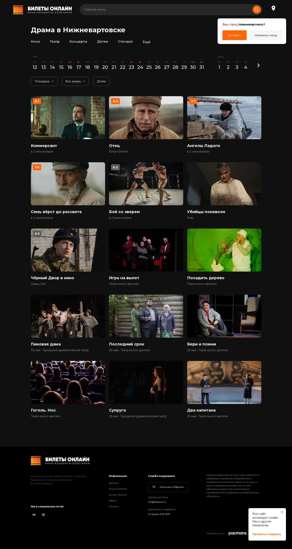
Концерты (78, 42)
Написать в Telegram (167, 487)
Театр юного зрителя (123, 286)
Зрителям (114, 483)
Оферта (113, 500)
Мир (190, 219)
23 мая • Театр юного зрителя (207, 353)
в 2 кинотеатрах (42, 152)
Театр (55, 42)
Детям (102, 42)
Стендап (125, 42)
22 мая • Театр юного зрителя (207, 420)
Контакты (114, 506)
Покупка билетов (118, 489)
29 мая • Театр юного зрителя (129, 353)
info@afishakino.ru (157, 502)
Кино (35, 42)
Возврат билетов (118, 494)
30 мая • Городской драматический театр (60, 353)
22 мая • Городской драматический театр (138, 420)
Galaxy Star (38, 286)
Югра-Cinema (118, 152)
